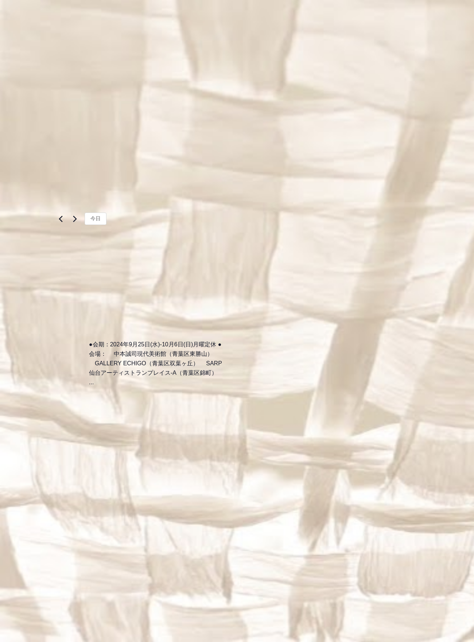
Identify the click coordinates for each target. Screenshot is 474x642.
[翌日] (74, 219)
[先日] (60, 219)
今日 (95, 219)
